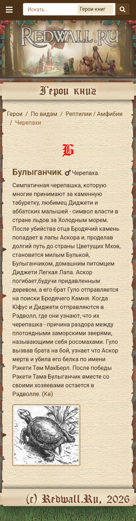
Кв (47, 394)
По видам (44, 114)
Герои (14, 114)
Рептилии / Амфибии (94, 114)
